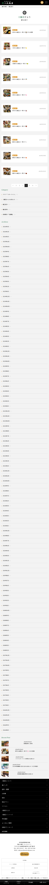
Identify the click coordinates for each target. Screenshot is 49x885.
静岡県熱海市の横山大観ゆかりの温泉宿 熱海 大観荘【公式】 (24, 837)
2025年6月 (6, 266)
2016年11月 (6, 715)
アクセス (4, 806)
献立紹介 (15, 30)
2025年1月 (6, 291)
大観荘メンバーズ (7, 815)
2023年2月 (6, 401)
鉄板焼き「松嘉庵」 (8, 214)
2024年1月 (6, 346)
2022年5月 (6, 446)
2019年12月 (6, 570)
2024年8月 (6, 316)
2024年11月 (6, 301)
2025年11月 (6, 241)
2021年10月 (6, 481)
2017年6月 (6, 685)
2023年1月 (6, 406)
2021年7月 (6, 496)
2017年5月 (6, 690)
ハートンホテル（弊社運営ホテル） (36, 872)
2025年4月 (6, 276)
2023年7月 (6, 376)
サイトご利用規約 (13, 864)
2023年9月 (6, 366)
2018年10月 (6, 610)
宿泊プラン (5, 802)
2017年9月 (6, 670)
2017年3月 (6, 700)
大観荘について (6, 781)
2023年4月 (6, 391)
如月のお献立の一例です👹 (19, 126)
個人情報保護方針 (36, 864)
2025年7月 (6, 261)
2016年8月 (6, 730)
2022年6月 (6, 441)
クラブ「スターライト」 (9, 194)
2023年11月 (6, 356)
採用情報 (4, 831)
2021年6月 (6, 501)
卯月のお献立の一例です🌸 (19, 95)
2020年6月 (6, 545)
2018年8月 (6, 620)
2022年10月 (6, 421)
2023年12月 (6, 351)
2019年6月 (6, 585)
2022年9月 (6, 426)
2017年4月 (6, 695)
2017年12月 (6, 655)
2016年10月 (6, 720)
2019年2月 (6, 600)
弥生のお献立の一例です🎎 (19, 110)
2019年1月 (6, 605)
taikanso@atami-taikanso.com (26, 850)
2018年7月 (6, 625)
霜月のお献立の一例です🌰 (19, 173)
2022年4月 (6, 451)
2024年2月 (6, 341)
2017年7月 (6, 680)
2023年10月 (6, 361)
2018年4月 (6, 640)
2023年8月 (6, 371)
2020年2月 (6, 560)
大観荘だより (6, 810)
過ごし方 (4, 785)
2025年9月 (6, 251)
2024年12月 (6, 296)
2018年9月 (6, 615)
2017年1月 (6, 705)
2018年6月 (6, 630)
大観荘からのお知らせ (9, 199)
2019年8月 (6, 575)
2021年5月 (6, 506)
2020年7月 (6, 541)
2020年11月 (6, 531)
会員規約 (13, 868)
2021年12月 (6, 471)
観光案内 (5, 209)
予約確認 (4, 819)
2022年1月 (6, 466)
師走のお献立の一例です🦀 (19, 157)
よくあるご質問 (6, 823)
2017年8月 (6, 675)
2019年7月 (6, 580)
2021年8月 (6, 491)
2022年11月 (6, 416)
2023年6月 (6, 381)
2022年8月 (6, 431)
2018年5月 (6, 635)
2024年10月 (6, 306)
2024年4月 (6, 331)
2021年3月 (6, 516)
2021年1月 (6, 526)
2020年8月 (6, 535)
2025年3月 (6, 281)
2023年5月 (6, 386)
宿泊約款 (36, 868)
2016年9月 (6, 725)
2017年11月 (6, 660)
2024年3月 (6, 336)
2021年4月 (6, 511)
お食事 (4, 793)
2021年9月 (6, 486)
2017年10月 (6, 665)
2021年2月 (6, 521)
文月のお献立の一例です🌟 (19, 48)
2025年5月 (6, 271)
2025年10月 (6, 246)
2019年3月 (6, 595)
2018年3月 (6, 645)
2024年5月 (6, 326)
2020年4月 (6, 551)
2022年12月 (6, 411)
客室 (3, 798)
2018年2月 (6, 650)
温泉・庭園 (5, 789)
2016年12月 (6, 710)
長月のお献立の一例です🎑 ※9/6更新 (22, 32)
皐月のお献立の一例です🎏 (19, 79)
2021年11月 (6, 476)
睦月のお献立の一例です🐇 (19, 142)
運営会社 (13, 872)
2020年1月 (6, 565)
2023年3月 (6, 396)
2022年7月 (6, 436)
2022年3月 (6, 456)
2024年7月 (6, 321)
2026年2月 (6, 231)
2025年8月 (6, 256)
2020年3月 (6, 555)
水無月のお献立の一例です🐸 (20, 63)
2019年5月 (6, 590)
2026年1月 (6, 236)
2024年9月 (6, 311)
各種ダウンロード (7, 827)
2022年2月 (6, 461)
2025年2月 (6, 286)
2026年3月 (6, 226)
